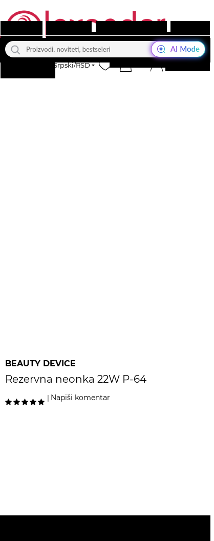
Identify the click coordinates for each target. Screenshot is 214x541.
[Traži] (16, 49)
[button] (125, 65)
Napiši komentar (80, 397)
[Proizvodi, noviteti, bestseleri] (105, 49)
